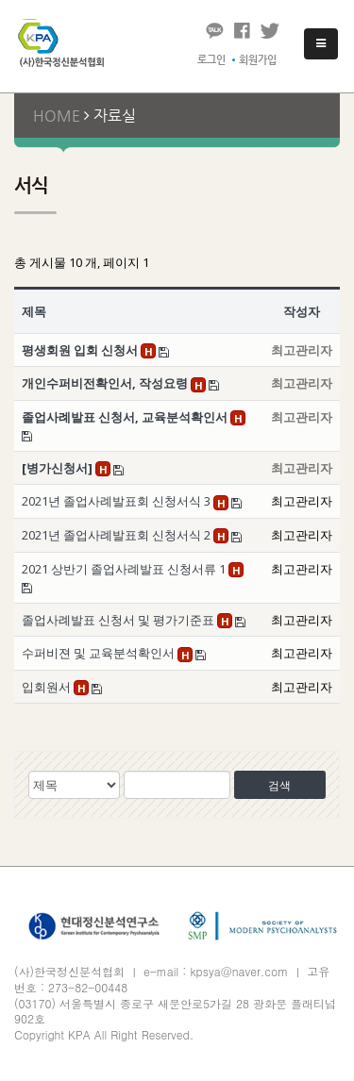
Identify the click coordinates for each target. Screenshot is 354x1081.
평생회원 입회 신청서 (81, 349)
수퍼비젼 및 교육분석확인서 (99, 652)
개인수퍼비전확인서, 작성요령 (106, 382)
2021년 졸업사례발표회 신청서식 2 (117, 534)
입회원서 (48, 686)
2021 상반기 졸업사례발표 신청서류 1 (125, 568)
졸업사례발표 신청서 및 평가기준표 (119, 619)
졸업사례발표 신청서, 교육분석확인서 (126, 416)
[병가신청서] (58, 467)
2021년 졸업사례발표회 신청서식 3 (117, 500)
